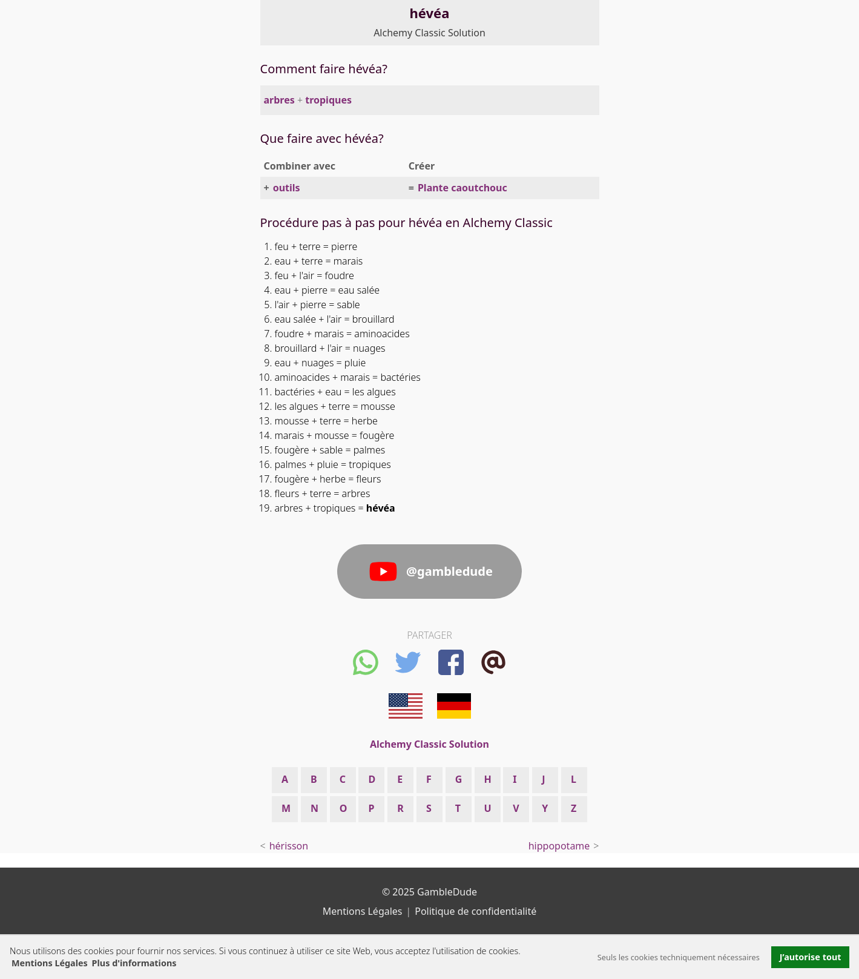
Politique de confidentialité (475, 911)
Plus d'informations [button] (134, 963)
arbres (279, 100)
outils (286, 187)
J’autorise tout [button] (810, 957)
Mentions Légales (50, 963)
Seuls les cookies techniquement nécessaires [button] (678, 957)
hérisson (289, 845)
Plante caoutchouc (462, 187)
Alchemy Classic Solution (429, 32)
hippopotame (559, 845)
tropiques (328, 100)
